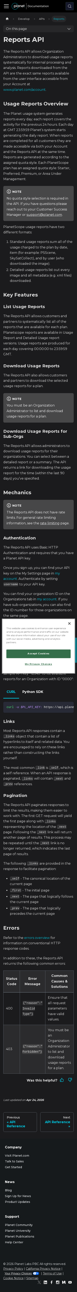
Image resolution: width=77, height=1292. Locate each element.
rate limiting (50, 523)
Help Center (14, 1242)
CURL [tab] (11, 692)
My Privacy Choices (38, 664)
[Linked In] (46, 1283)
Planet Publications (19, 1236)
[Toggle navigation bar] (6, 6)
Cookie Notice (13, 1278)
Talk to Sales (14, 1161)
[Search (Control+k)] (70, 6)
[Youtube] (71, 1283)
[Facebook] (52, 1283)
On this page (16, 29)
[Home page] (7, 19)
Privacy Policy (13, 1269)
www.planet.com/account (24, 90)
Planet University (18, 1231)
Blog (8, 1190)
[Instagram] (58, 1283)
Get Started (13, 1167)
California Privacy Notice (43, 1269)
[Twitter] (40, 1283)
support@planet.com (44, 215)
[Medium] (65, 1283)
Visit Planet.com (17, 1155)
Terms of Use (52, 1273)
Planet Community (19, 1225)
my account (47, 599)
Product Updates (17, 1202)
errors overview (37, 938)
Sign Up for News (18, 1196)
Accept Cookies (38, 653)
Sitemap (32, 1278)
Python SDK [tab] (32, 692)
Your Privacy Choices (22, 1273)
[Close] (69, 623)
